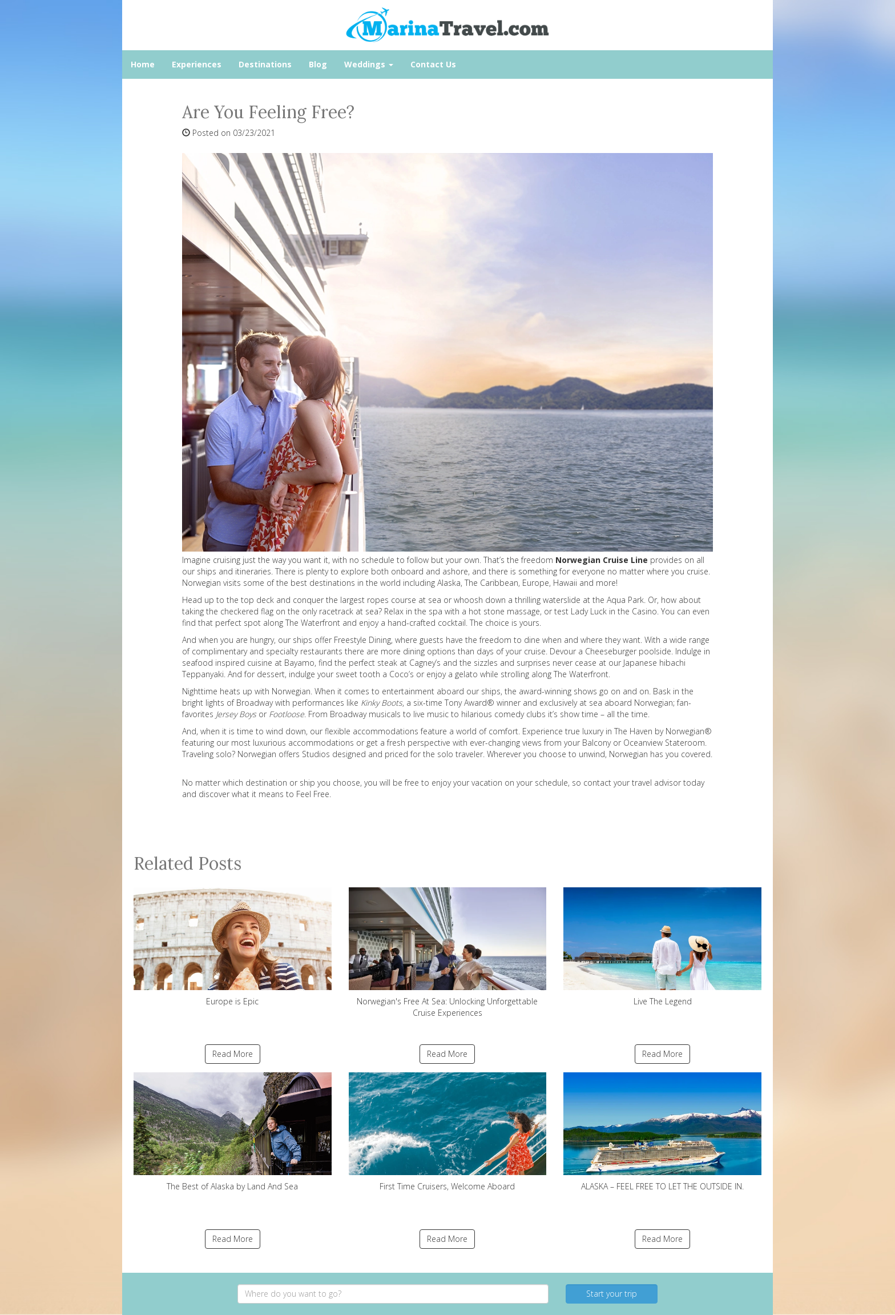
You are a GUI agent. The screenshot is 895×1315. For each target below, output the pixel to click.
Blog (318, 64)
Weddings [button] (368, 64)
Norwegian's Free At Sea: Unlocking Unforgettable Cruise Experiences (448, 952)
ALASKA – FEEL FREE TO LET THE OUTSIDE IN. (662, 1132)
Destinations (265, 64)
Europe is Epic (233, 947)
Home (143, 64)
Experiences (196, 64)
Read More (232, 1053)
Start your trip (611, 1293)
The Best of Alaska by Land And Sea (233, 1132)
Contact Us (433, 64)
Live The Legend (662, 947)
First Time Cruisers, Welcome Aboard (448, 1132)
